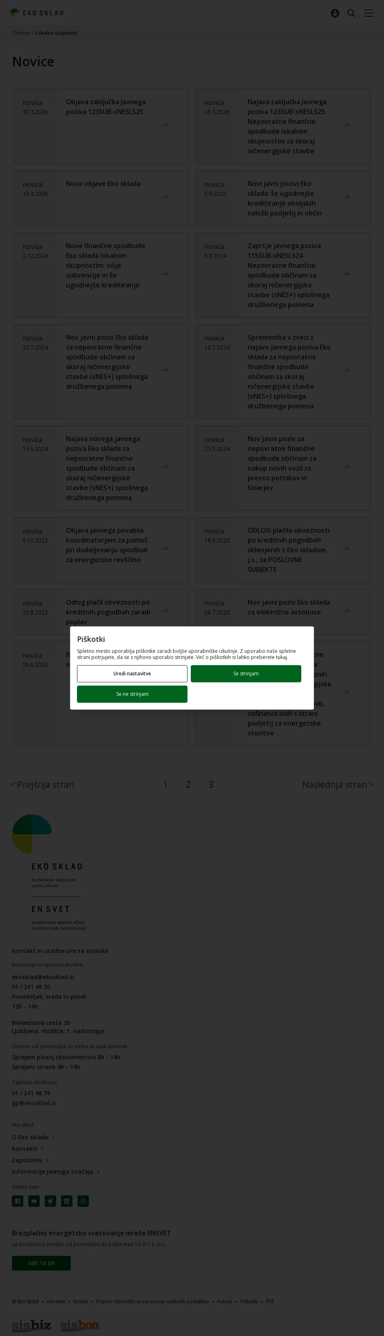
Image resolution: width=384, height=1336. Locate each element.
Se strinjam (246, 673)
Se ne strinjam (132, 693)
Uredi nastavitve (132, 673)
